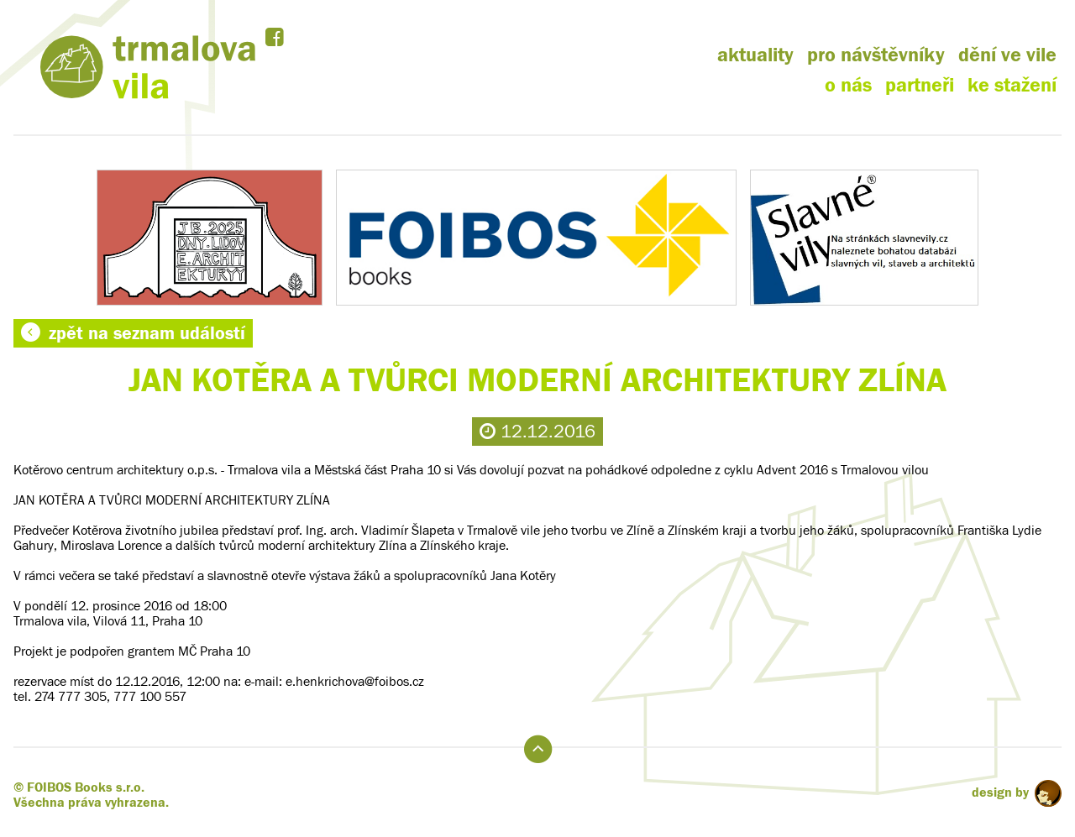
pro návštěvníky (876, 55)
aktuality (755, 55)
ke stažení (1012, 85)
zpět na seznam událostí (133, 333)
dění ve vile (1007, 55)
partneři (919, 85)
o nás (848, 85)
